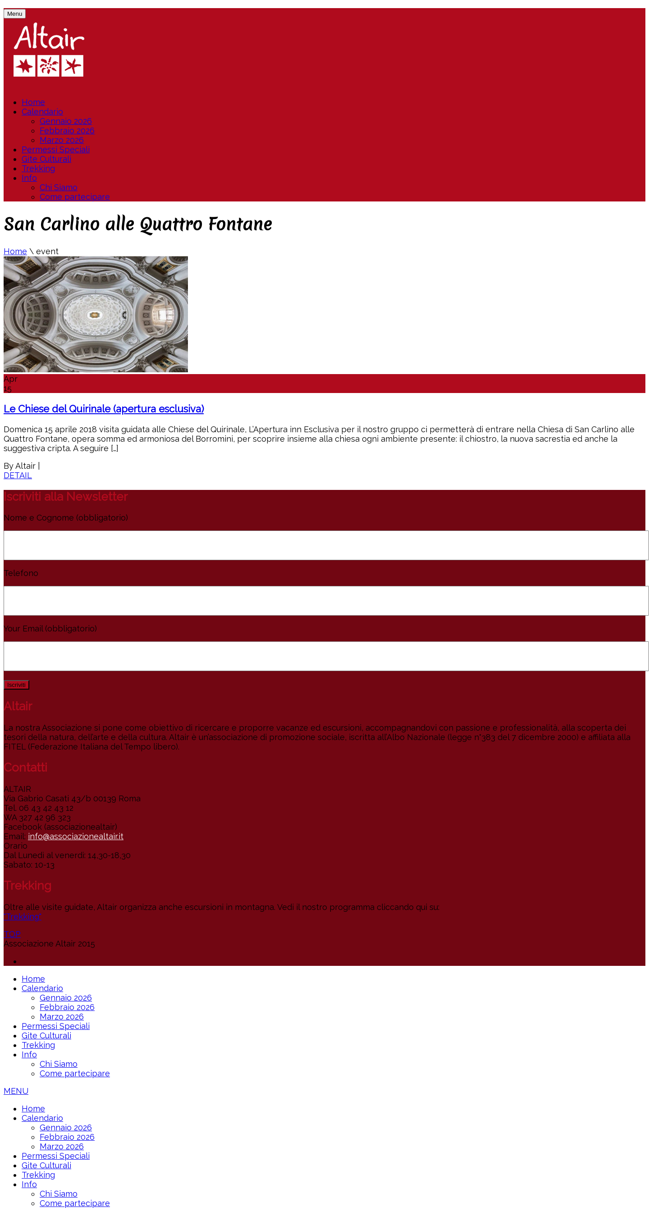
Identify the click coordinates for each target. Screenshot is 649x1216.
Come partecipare (75, 196)
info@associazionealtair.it (75, 836)
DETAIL (18, 475)
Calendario (42, 111)
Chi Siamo (59, 187)
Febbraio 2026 (67, 130)
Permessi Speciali (56, 149)
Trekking (38, 168)
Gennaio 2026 (66, 121)
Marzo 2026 (62, 140)
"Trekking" (22, 916)
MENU (16, 1091)
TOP (12, 934)
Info (29, 178)
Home (33, 102)
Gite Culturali (46, 159)
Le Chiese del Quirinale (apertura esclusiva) (104, 409)
